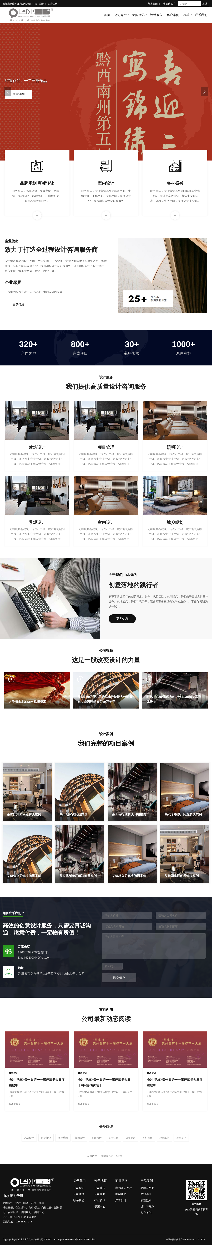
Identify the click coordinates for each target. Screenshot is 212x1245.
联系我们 (201, 15)
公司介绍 (120, 15)
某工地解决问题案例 (73, 814)
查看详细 (19, 94)
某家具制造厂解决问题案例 (78, 876)
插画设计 (80, 1137)
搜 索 (205, 3)
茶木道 (119, 1155)
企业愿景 (13, 282)
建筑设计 (37, 447)
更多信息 (18, 304)
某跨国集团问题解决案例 (182, 876)
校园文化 (181, 1137)
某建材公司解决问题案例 (129, 876)
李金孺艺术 (169, 3)
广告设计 (120, 1200)
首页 (107, 15)
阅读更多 (15, 1104)
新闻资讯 (138, 15)
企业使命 (11, 241)
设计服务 (156, 15)
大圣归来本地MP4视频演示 (27, 702)
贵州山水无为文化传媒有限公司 (28, 1239)
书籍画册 (146, 1194)
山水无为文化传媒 (22, 3)
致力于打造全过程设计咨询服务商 (51, 249)
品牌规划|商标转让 (37, 183)
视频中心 (99, 1206)
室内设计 (106, 183)
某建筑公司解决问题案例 (24, 876)
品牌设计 (29, 1137)
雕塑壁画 (63, 1137)
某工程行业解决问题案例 (129, 814)
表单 (186, 15)
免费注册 (52, 3)
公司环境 (78, 1194)
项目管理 (106, 447)
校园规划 (164, 1137)
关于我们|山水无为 (123, 575)
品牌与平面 (147, 1187)
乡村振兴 (175, 183)
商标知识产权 (123, 1187)
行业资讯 (99, 1200)
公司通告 (99, 1187)
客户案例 (173, 15)
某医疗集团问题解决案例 (24, 814)
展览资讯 (13, 1073)
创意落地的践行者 (133, 584)
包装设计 (97, 1137)
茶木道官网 (154, 3)
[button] (7, 91)
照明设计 (175, 447)
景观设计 (37, 522)
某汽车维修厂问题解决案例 (183, 814)
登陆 (41, 3)
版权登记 (130, 1137)
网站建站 (120, 1194)
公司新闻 (99, 1194)
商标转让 (46, 1137)
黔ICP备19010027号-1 (85, 1239)
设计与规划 (147, 1206)
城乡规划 (175, 522)
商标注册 (113, 1137)
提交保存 (119, 978)
